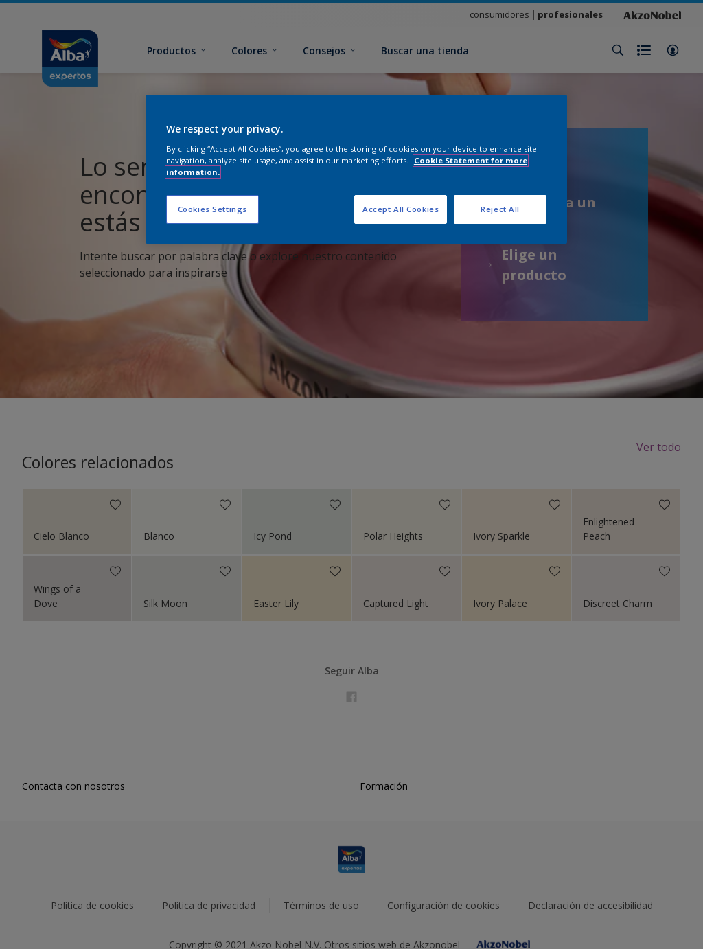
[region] (356, 169)
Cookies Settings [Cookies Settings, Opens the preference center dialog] (212, 209)
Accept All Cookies (400, 209)
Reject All (500, 209)
